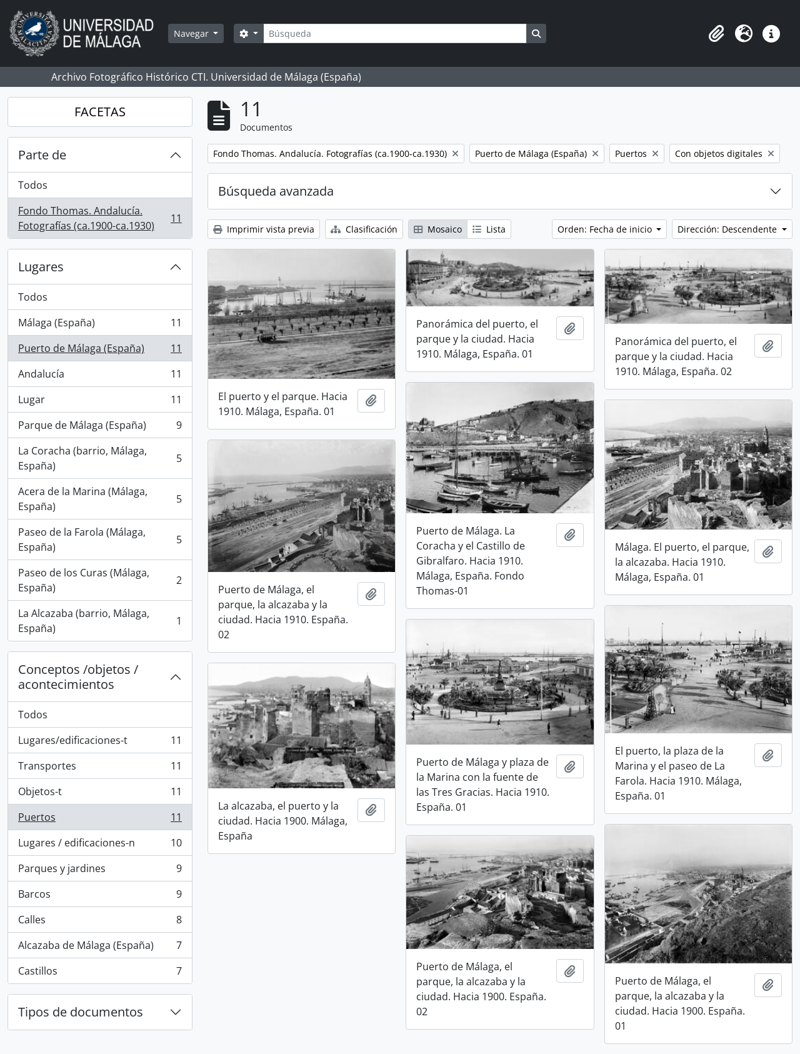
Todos (33, 185)
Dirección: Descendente (728, 229)
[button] (716, 34)
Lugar (100, 402)
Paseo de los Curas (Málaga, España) (100, 580)
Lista (489, 229)
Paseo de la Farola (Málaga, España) (100, 539)
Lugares (41, 266)
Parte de (42, 154)
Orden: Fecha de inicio (606, 229)
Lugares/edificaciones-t (100, 743)
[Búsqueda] (395, 33)
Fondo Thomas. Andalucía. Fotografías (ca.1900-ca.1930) (100, 218)
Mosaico (438, 229)
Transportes (100, 768)
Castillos (100, 973)
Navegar (192, 33)
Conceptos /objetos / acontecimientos (78, 677)
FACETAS (100, 111)
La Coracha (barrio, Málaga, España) (100, 458)
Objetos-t (100, 794)
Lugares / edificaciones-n (100, 845)
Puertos (100, 820)
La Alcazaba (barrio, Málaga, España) (100, 620)
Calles (100, 922)
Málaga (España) (100, 325)
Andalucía (100, 376)
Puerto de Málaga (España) (100, 351)
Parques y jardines (100, 871)
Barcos (100, 896)
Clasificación (364, 229)
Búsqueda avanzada (276, 191)
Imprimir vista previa (263, 229)
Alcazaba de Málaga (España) (100, 948)
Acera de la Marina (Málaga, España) (100, 498)
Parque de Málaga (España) (100, 428)
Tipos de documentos (80, 1011)
